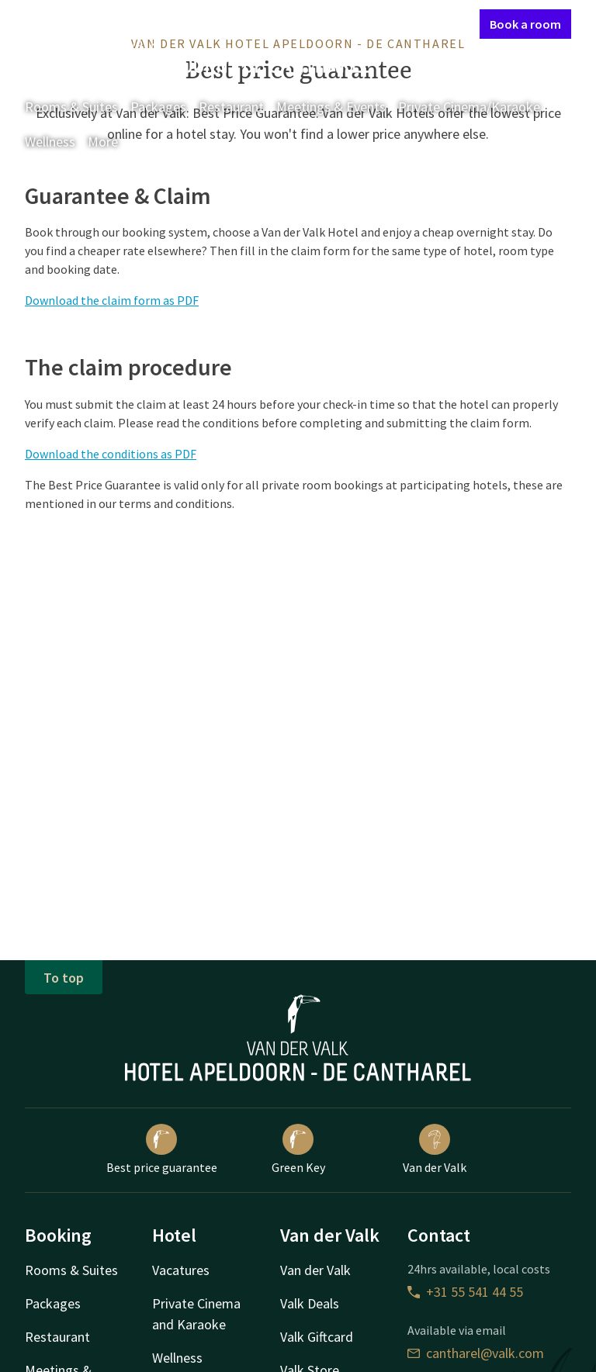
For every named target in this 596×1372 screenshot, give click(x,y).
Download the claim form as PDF (112, 300)
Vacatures (181, 1270)
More (114, 141)
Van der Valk (434, 1149)
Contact (302, 23)
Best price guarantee (161, 1149)
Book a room (525, 24)
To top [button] (63, 978)
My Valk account (378, 23)
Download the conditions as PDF (110, 453)
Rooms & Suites (71, 107)
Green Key (298, 1149)
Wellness (50, 141)
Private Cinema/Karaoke (469, 107)
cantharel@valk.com (475, 1353)
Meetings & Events (331, 107)
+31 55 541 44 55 (465, 1292)
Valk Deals (309, 1303)
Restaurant (231, 107)
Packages (158, 107)
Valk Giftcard (316, 1337)
